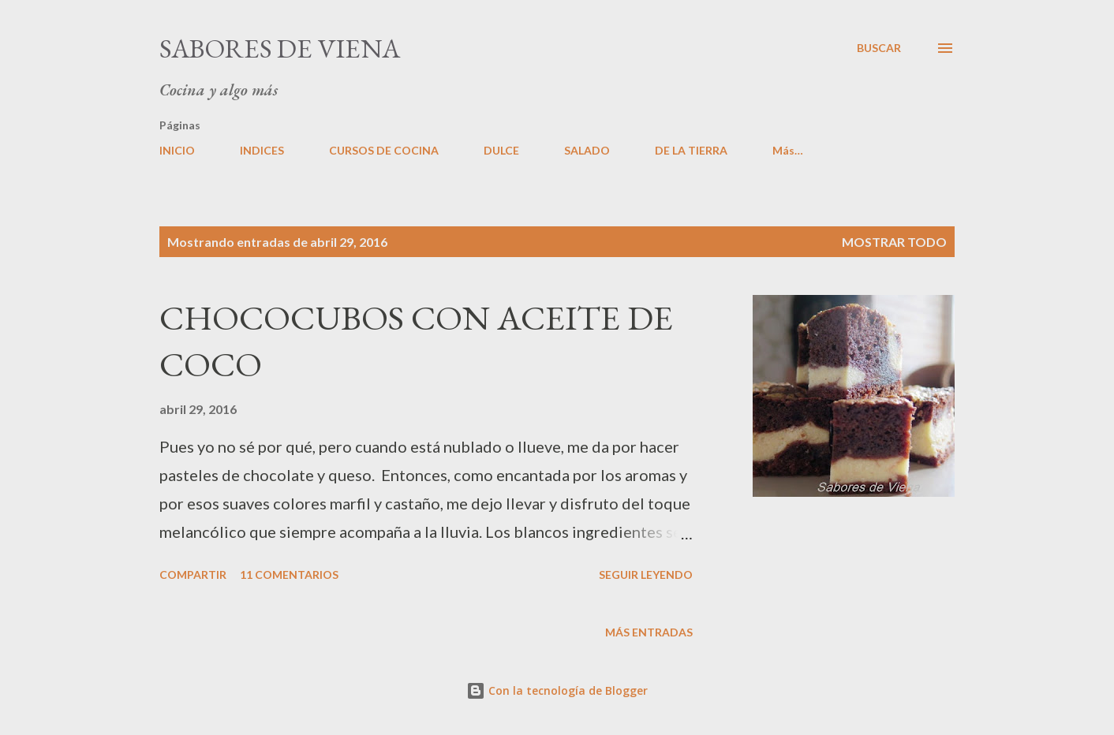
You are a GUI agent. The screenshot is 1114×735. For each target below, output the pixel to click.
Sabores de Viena (279, 48)
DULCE (501, 150)
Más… (787, 150)
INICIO (177, 150)
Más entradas (649, 632)
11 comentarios (289, 574)
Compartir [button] (192, 574)
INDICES (262, 150)
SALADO (587, 150)
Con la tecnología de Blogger (557, 690)
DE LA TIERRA (691, 150)
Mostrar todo (894, 241)
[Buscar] (879, 48)
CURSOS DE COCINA (384, 150)
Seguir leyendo (646, 574)
